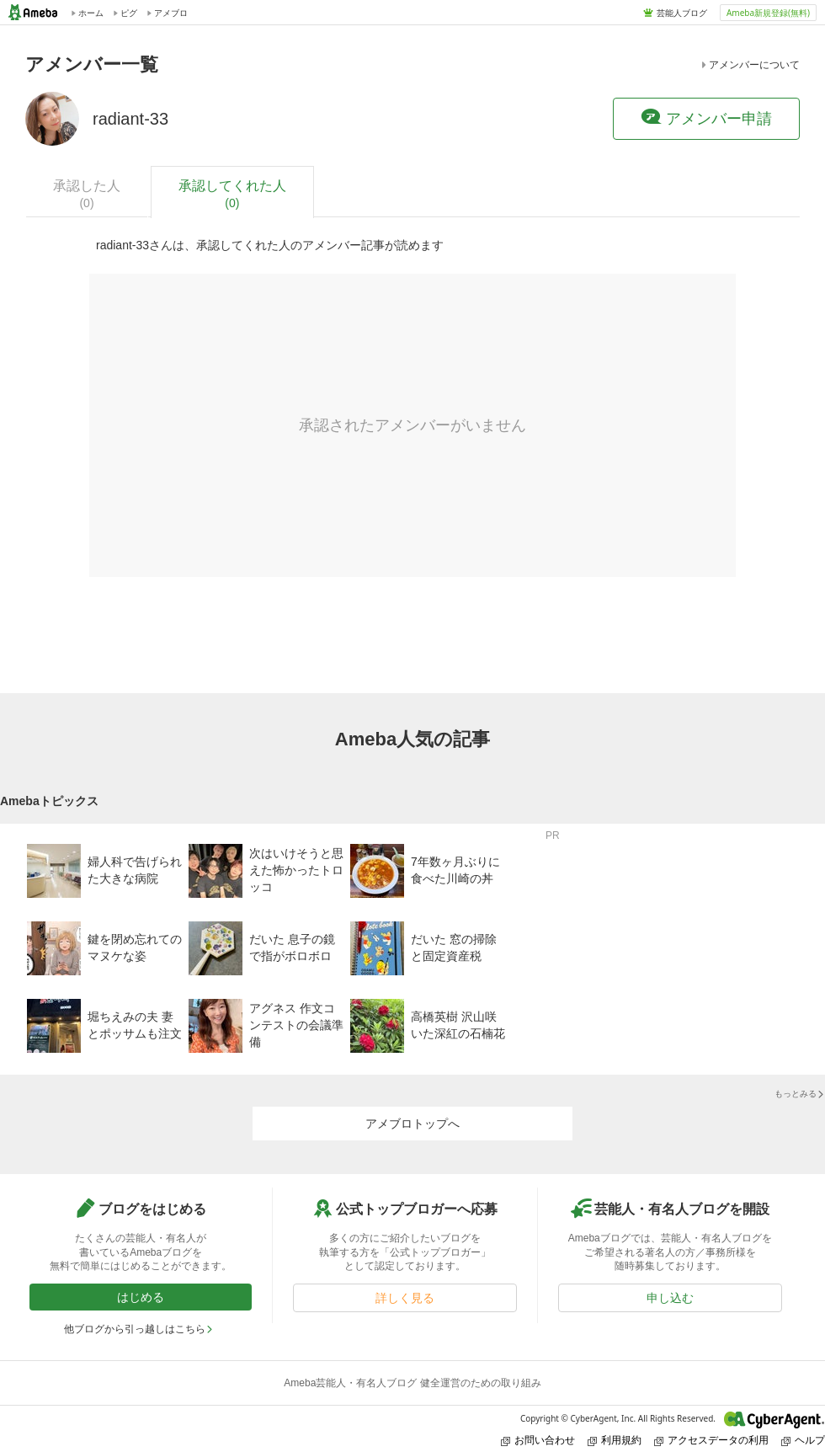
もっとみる (799, 1093)
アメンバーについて (749, 65)
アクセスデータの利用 (711, 1440)
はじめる (140, 1297)
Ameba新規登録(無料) (768, 13)
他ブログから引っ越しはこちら (139, 1329)
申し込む (670, 1298)
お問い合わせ (538, 1440)
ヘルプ (803, 1440)
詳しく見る (404, 1298)
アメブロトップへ (412, 1123)
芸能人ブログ (682, 13)
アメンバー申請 (706, 118)
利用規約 (614, 1440)
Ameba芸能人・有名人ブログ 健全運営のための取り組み (412, 1383)
